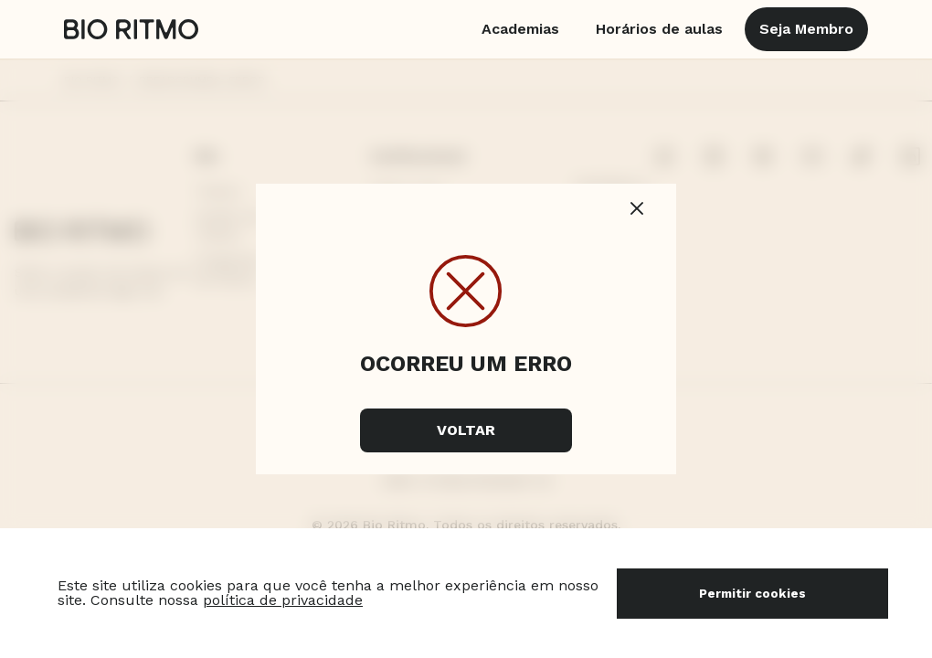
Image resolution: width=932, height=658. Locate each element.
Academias (520, 28)
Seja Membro (806, 28)
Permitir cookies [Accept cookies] (752, 593)
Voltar (466, 430)
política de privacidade (283, 600)
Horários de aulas (659, 28)
